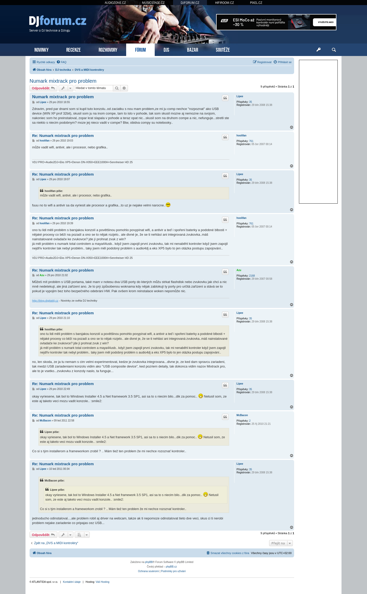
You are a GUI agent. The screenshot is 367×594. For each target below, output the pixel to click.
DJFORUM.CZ (190, 3)
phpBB (149, 562)
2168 (252, 275)
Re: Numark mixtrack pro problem (63, 135)
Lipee (240, 96)
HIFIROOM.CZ (224, 3)
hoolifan (241, 135)
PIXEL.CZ (256, 3)
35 (250, 102)
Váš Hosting (102, 582)
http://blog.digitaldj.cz (45, 300)
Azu (239, 270)
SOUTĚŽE (223, 49)
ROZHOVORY (108, 49)
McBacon (242, 415)
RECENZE (73, 49)
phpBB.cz (171, 566)
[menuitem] (61, 62)
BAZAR (192, 49)
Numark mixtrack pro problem (63, 81)
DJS (166, 49)
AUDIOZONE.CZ (115, 3)
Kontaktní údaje (72, 582)
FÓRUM (140, 49)
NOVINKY (41, 49)
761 (251, 141)
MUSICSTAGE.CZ (153, 3)
